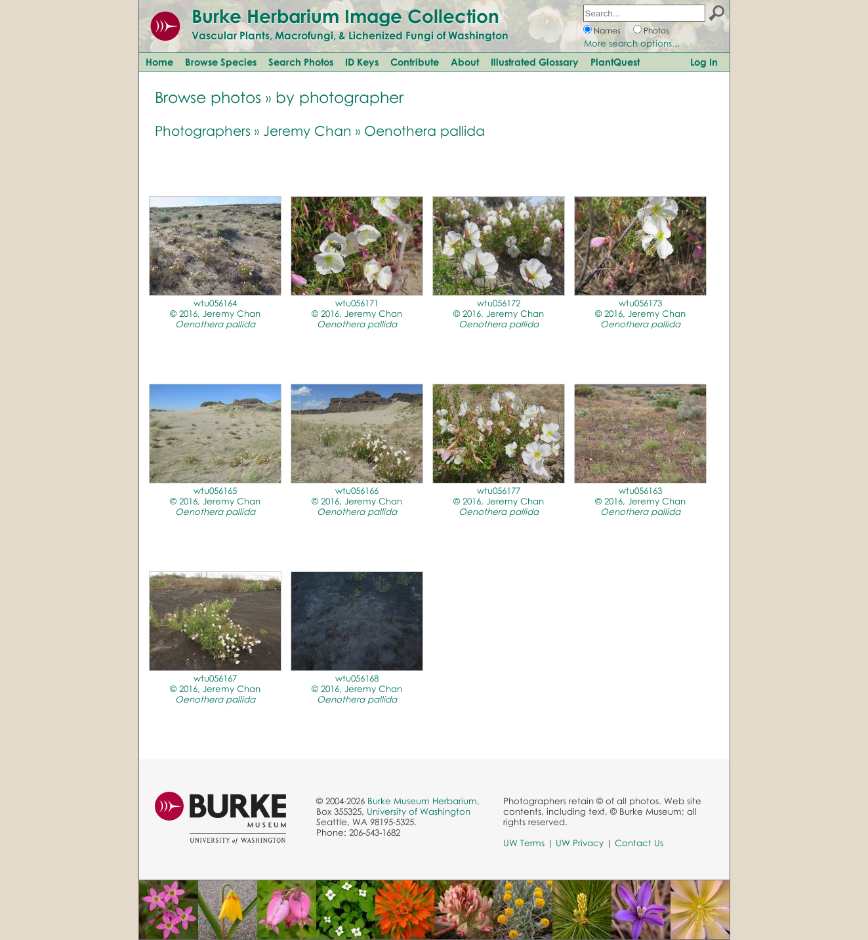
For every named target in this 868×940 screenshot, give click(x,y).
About (465, 62)
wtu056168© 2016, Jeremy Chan (357, 689)
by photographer (339, 96)
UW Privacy (580, 843)
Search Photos (300, 62)
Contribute (414, 62)
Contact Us (639, 843)
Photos (656, 30)
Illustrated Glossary (535, 62)
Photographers (203, 130)
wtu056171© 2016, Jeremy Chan (357, 313)
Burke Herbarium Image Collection (345, 16)
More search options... (632, 43)
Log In (704, 62)
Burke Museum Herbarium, (423, 801)
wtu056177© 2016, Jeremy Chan (498, 501)
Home (159, 62)
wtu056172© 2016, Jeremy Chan (498, 313)
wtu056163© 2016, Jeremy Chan (640, 501)
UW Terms (524, 843)
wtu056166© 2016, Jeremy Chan (357, 501)
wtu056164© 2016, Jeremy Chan (215, 313)
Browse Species (221, 62)
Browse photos (208, 96)
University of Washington (418, 811)
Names (607, 30)
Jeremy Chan (307, 130)
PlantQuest (615, 62)
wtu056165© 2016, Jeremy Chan (215, 501)
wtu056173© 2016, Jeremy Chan (640, 313)
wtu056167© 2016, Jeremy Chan (215, 689)
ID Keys (362, 62)
